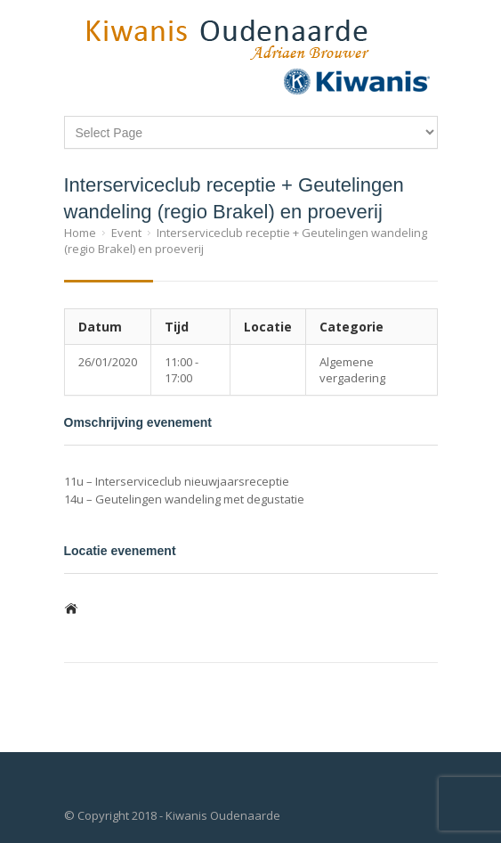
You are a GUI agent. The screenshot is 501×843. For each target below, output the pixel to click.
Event (126, 233)
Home (80, 233)
